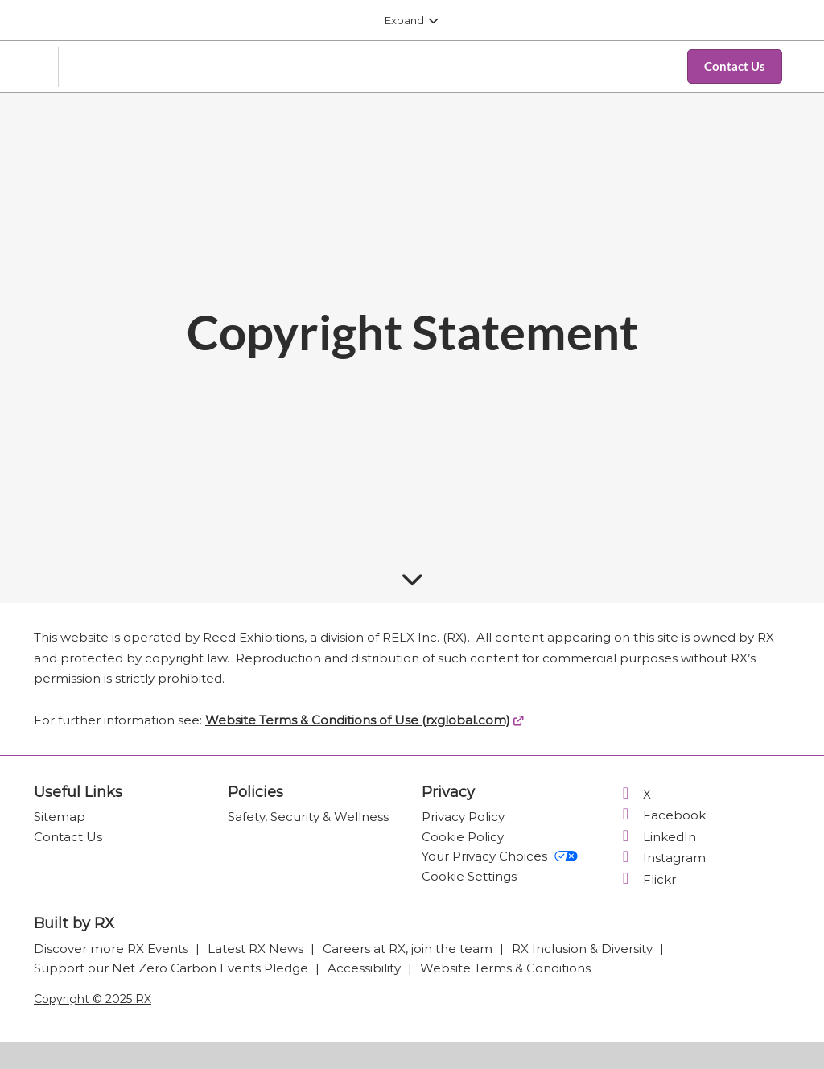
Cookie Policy (463, 836)
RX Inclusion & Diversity (584, 948)
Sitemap (59, 816)
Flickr (646, 879)
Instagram (661, 857)
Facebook (661, 815)
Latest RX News (257, 948)
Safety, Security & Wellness (308, 816)
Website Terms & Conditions (505, 968)
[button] (734, 67)
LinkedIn (656, 836)
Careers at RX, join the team (409, 948)
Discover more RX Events (113, 948)
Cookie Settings (469, 876)
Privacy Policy (463, 816)
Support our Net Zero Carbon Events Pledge (172, 968)
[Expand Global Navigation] (412, 20)
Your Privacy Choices (500, 856)
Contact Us (68, 836)
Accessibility (366, 968)
